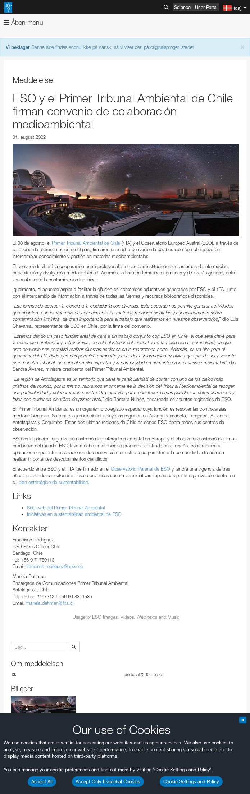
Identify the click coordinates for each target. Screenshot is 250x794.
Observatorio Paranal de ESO (140, 469)
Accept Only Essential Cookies (108, 781)
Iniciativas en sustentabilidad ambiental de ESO (74, 514)
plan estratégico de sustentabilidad (53, 482)
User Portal (206, 7)
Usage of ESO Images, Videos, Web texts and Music (126, 617)
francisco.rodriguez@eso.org (54, 566)
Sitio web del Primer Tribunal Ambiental (66, 508)
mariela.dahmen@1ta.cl (49, 603)
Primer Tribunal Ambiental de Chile (85, 243)
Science (182, 7)
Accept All (42, 781)
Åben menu (23, 22)
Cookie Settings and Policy (191, 781)
